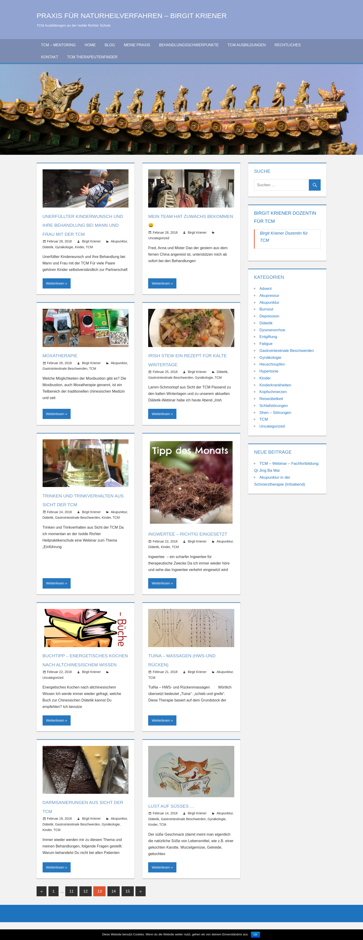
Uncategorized (158, 238)
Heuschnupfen (272, 364)
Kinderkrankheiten (275, 385)
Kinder (79, 247)
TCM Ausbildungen (247, 45)
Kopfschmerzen (273, 392)
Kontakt (49, 57)
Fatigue (265, 343)
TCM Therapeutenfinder (92, 57)
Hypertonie (268, 371)
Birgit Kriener (91, 241)
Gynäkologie (64, 247)
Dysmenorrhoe (272, 330)
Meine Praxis (137, 45)
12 (85, 909)
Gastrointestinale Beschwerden (65, 368)
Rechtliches (288, 45)
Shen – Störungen (275, 412)
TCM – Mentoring (58, 45)
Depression (269, 316)
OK (255, 934)
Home (90, 45)
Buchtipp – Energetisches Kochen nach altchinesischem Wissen (80, 673)
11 (71, 909)
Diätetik (48, 247)
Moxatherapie (63, 355)
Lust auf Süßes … (174, 824)
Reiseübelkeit (271, 399)
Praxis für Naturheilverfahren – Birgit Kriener (149, 15)
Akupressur (269, 295)
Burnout (266, 309)
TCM (89, 247)
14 (113, 909)
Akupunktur (119, 241)
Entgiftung (268, 337)
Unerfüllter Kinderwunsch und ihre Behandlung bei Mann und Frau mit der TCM (83, 225)
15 (127, 909)
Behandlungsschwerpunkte (189, 45)
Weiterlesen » (56, 283)
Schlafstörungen (273, 405)
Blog (110, 45)
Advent (265, 288)
